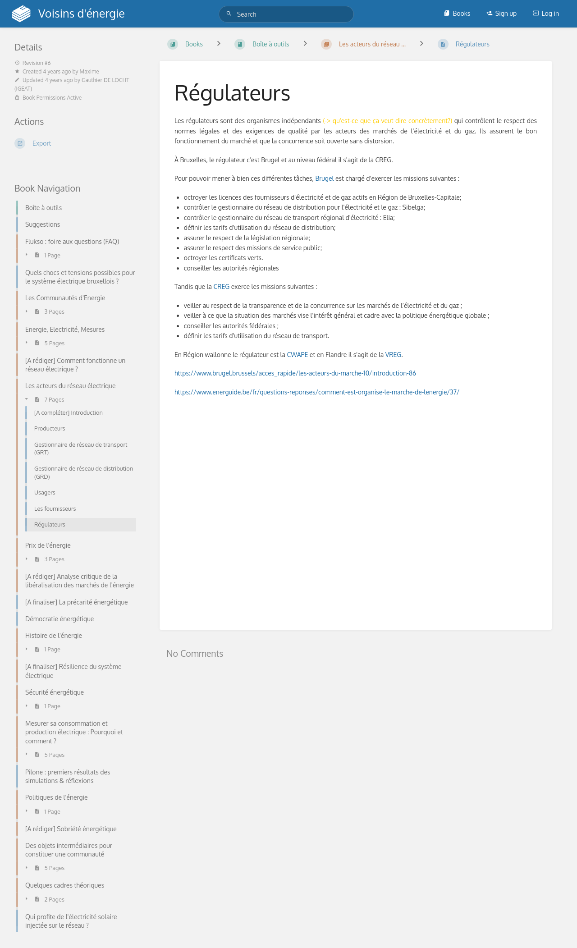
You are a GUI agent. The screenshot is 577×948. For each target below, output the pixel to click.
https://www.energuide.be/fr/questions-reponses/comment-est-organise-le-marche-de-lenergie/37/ (316, 392)
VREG (393, 354)
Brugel (324, 178)
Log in (546, 13)
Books (457, 13)
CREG (222, 286)
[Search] (230, 14)
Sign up (501, 13)
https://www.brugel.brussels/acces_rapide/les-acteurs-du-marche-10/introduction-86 (295, 373)
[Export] (76, 143)
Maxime (89, 71)
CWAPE (297, 354)
